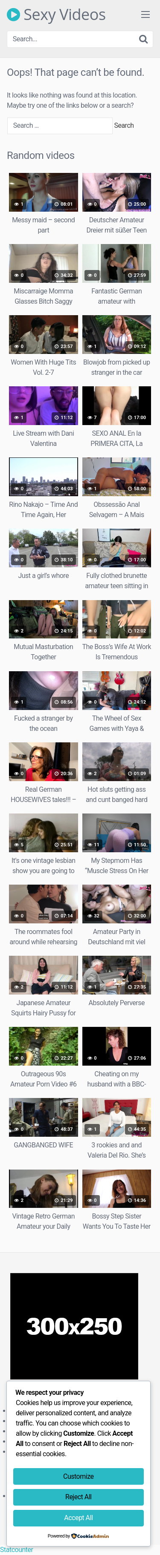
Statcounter (16, 1550)
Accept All (78, 1518)
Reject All (78, 1497)
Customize (78, 1476)
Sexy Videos (56, 14)
